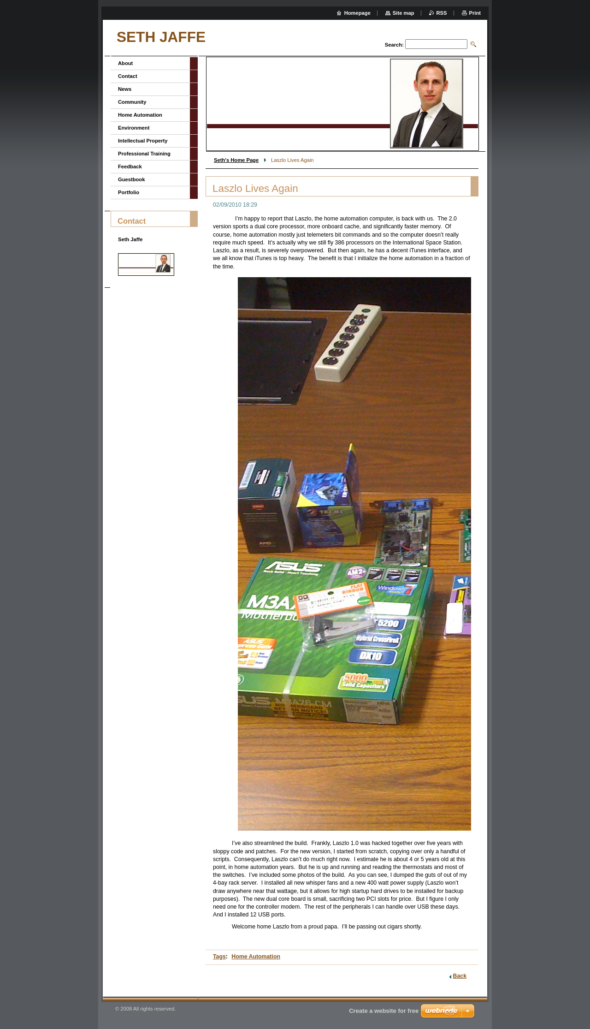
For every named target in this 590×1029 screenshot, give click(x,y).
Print (475, 13)
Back (459, 976)
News (124, 89)
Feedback (130, 166)
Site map (403, 13)
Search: (394, 45)
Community (132, 102)
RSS (442, 13)
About (125, 63)
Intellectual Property (143, 140)
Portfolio (128, 192)
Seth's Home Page (236, 160)
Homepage (357, 13)
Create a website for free (384, 1010)
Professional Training (144, 153)
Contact (127, 76)
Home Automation (255, 956)
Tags (219, 956)
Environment (133, 128)
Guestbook (131, 179)
